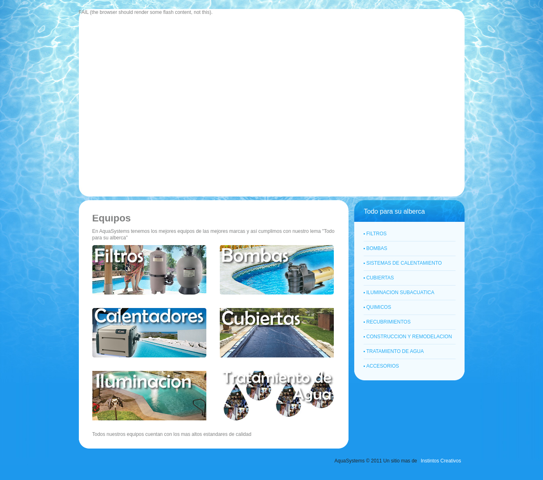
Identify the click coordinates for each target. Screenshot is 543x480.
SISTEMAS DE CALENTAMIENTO (404, 263)
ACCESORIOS (382, 366)
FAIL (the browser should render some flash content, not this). (146, 12)
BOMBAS (376, 248)
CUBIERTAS (380, 278)
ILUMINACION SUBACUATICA (400, 292)
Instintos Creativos (441, 461)
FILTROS (376, 234)
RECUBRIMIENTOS (388, 322)
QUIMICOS (378, 307)
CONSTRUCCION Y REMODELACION (409, 336)
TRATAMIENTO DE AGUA (395, 351)
